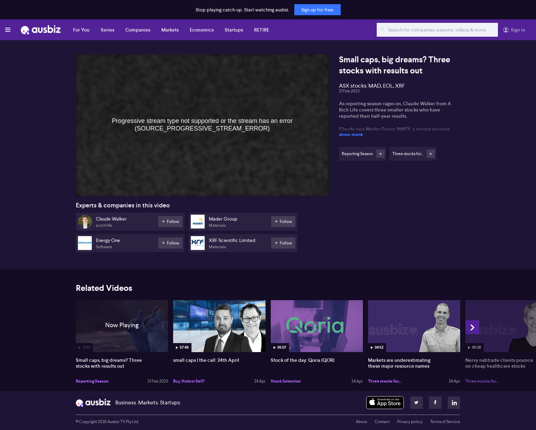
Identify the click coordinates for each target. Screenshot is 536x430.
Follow (380, 154)
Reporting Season (92, 381)
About (361, 421)
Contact (382, 421)
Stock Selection (286, 381)
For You (81, 30)
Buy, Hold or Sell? (188, 381)
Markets (170, 30)
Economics (202, 30)
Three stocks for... (384, 381)
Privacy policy (409, 421)
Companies (137, 30)
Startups (234, 30)
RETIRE (261, 30)
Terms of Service (445, 421)
